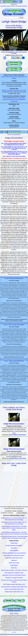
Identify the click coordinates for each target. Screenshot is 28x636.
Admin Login (14, 632)
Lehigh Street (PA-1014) (7, 76)
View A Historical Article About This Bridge (14, 156)
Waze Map (14, 567)
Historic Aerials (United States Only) (13, 589)
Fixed (24, 90)
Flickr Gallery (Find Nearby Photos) (14, 572)
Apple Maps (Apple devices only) (14, 558)
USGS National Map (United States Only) (14, 584)
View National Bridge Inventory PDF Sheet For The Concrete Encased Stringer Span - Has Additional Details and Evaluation (14, 153)
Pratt (15, 90)
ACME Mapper (14, 565)
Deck (17, 90)
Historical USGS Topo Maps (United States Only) (14, 586)
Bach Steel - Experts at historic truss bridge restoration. (14, 6)
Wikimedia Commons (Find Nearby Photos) (14, 575)
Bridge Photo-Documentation (14, 424)
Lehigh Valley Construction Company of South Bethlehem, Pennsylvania (14, 99)
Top (19, 600)
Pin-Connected (9, 90)
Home (8, 600)
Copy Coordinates (22, 513)
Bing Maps (14, 548)
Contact (16, 613)
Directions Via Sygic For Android (14, 577)
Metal (3, 90)
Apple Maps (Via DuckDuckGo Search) (14, 555)
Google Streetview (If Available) (14, 545)
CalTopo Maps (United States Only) (14, 591)
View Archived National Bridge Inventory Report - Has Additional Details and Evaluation (14, 144)
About (11, 613)
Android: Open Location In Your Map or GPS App (14, 570)
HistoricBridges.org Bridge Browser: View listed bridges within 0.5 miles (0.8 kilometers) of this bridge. (13, 528)
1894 (4, 97)
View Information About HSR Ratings (14, 134)
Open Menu (2, 1)
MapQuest (14, 560)
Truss (20, 90)
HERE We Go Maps (14, 562)
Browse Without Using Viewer (17, 434)
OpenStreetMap (14, 550)
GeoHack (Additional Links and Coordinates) (14, 553)
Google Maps (14, 543)
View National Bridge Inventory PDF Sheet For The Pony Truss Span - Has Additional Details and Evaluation (14, 148)
